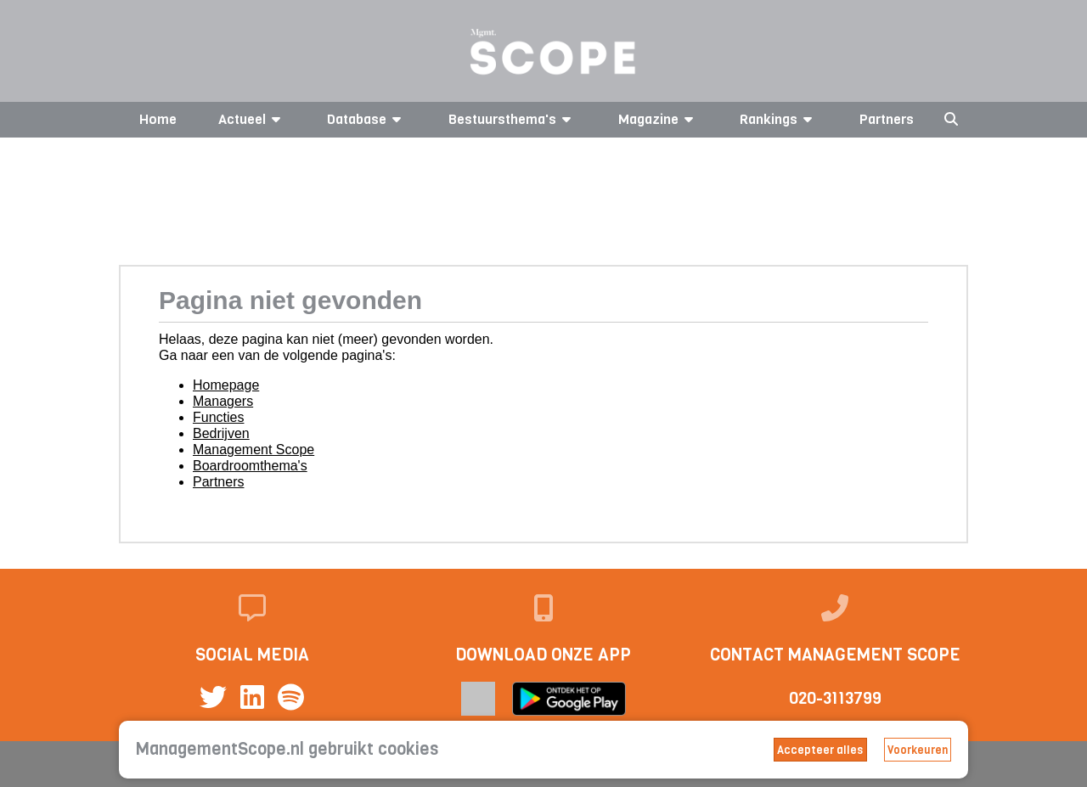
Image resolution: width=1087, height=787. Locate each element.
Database (367, 119)
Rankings (779, 119)
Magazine (658, 119)
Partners (886, 119)
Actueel (252, 119)
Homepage (226, 385)
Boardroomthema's (250, 465)
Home (158, 119)
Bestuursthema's (512, 119)
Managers (223, 401)
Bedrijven (221, 433)
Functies (218, 417)
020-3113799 (835, 698)
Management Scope (253, 449)
